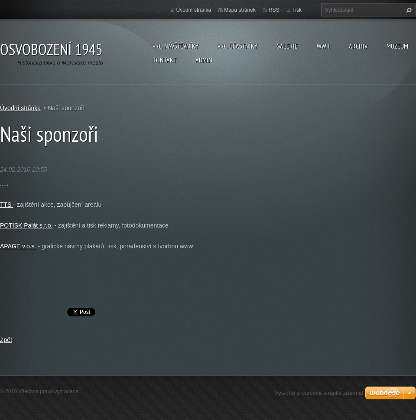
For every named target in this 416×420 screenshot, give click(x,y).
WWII (323, 46)
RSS (274, 10)
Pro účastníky (237, 46)
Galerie (287, 46)
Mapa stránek (240, 10)
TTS (6, 204)
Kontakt (164, 59)
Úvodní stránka (193, 10)
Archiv (358, 46)
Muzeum (397, 46)
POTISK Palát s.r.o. (26, 225)
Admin (203, 59)
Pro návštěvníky (175, 46)
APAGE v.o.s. (18, 246)
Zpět (6, 339)
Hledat (407, 9)
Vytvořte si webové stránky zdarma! (319, 393)
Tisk (297, 10)
